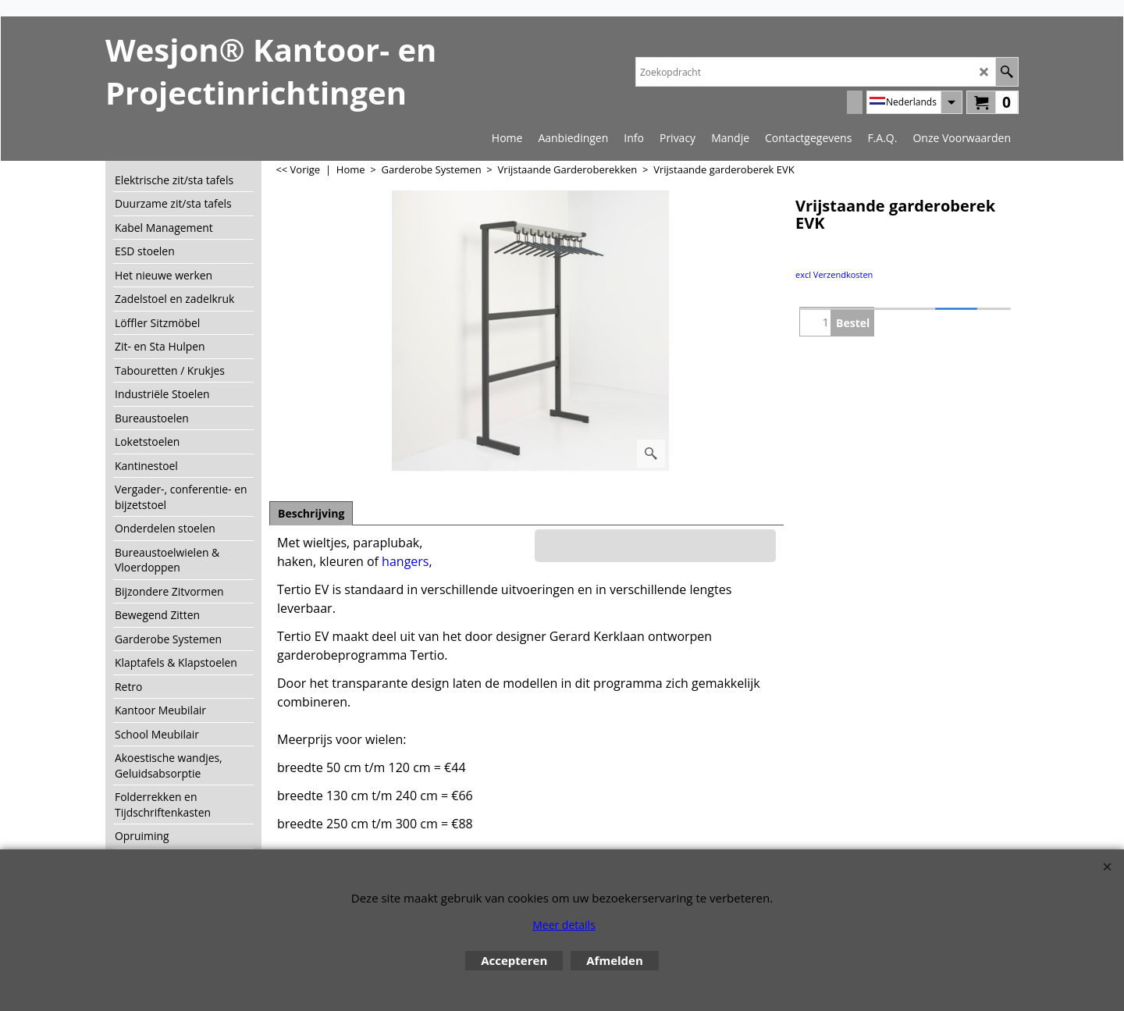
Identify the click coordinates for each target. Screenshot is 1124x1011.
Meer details (564, 924)
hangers (405, 561)
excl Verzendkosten (834, 274)
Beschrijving (311, 513)
